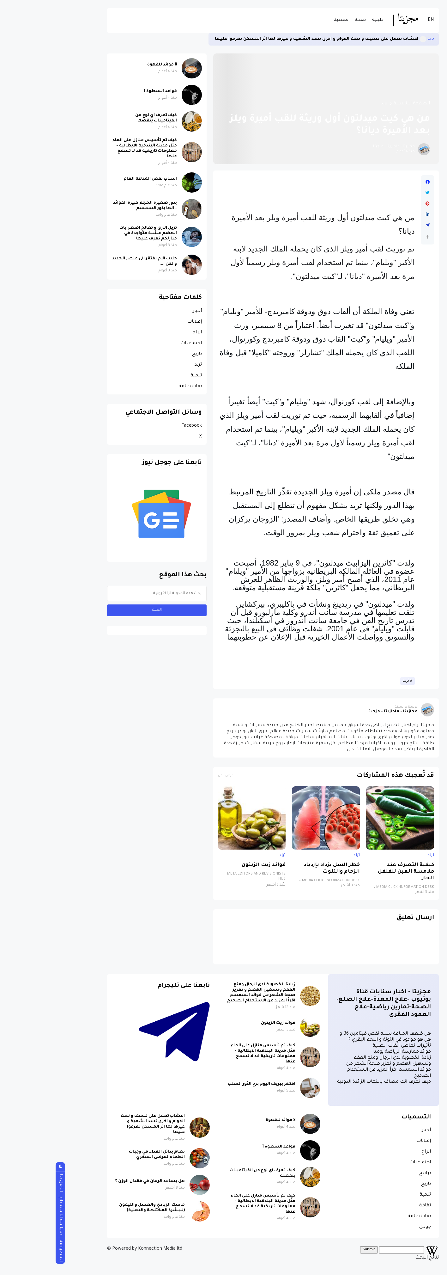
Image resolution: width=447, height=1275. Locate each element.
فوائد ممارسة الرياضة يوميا (353, 1052)
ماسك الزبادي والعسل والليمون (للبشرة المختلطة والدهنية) (103, 1208)
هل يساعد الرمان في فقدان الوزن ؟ (101, 1181)
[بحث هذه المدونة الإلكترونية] (107, 593)
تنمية (147, 375)
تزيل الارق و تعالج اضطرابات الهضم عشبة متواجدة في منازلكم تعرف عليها (99, 233)
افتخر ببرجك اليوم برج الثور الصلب (212, 1084)
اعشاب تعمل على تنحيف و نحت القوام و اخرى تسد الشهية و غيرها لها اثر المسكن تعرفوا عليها (267, 39)
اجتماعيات (142, 343)
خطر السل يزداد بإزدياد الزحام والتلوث (282, 869)
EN (381, 20)
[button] (378, 237)
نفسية (291, 20)
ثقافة (376, 1205)
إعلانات (145, 322)
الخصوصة (11, 1251)
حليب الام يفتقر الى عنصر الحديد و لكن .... (95, 261)
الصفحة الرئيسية (362, 103)
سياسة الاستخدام (11, 1216)
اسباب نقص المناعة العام (101, 179)
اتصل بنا (11, 1183)
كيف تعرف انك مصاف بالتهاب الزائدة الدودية (335, 1082)
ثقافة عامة (141, 386)
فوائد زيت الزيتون (214, 865)
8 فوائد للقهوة (113, 65)
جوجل (376, 1227)
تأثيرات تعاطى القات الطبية (352, 1046)
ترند (381, 39)
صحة (311, 20)
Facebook (142, 426)
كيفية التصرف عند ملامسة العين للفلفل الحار (357, 872)
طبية (328, 20)
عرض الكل (176, 775)
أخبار (148, 311)
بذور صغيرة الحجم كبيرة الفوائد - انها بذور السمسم (96, 206)
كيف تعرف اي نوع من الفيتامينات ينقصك (107, 118)
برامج (376, 1173)
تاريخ (148, 354)
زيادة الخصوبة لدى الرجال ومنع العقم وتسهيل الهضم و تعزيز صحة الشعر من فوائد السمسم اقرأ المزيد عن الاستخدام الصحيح (212, 992)
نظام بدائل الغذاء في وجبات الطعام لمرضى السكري (108, 1155)
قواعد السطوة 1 (111, 91)
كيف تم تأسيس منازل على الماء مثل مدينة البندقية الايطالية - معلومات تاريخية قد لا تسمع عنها (95, 148)
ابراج (148, 332)
